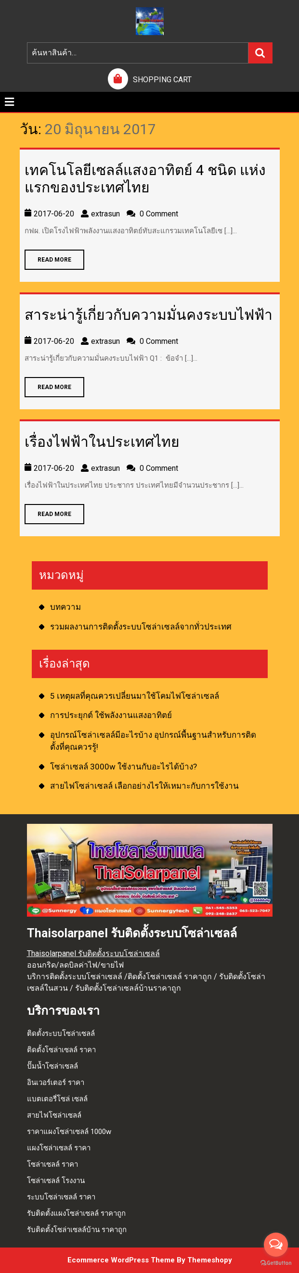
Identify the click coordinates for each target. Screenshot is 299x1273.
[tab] (9, 102)
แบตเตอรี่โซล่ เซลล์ (57, 1099)
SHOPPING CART (162, 79)
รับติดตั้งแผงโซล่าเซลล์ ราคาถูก (76, 1213)
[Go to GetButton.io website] (275, 1263)
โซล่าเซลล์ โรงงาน (56, 1180)
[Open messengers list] (276, 1245)
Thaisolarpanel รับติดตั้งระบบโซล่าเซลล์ (93, 953)
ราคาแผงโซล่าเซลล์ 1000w (69, 1131)
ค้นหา (260, 52)
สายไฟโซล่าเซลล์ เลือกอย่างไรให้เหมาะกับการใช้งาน (144, 786)
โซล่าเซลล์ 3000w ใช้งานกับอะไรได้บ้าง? (123, 766)
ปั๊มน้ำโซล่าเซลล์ (52, 1066)
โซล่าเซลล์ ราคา (52, 1164)
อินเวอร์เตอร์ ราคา (55, 1082)
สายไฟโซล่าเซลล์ (54, 1115)
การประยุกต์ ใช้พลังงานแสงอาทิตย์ (111, 715)
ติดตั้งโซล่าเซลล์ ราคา (61, 1050)
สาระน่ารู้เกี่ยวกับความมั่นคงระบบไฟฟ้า (149, 314)
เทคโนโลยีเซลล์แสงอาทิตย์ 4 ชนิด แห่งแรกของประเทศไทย (145, 179)
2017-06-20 (54, 213)
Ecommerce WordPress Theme (121, 1260)
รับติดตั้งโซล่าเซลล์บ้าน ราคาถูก (77, 1229)
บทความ (65, 607)
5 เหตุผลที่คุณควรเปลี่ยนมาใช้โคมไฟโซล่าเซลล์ (134, 696)
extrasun (105, 213)
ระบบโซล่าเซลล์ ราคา (61, 1197)
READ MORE (48, 256)
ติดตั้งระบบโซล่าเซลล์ (61, 1033)
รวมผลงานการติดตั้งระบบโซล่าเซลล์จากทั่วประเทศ (141, 626)
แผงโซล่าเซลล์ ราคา (59, 1148)
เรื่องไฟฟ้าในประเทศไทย (102, 441)
